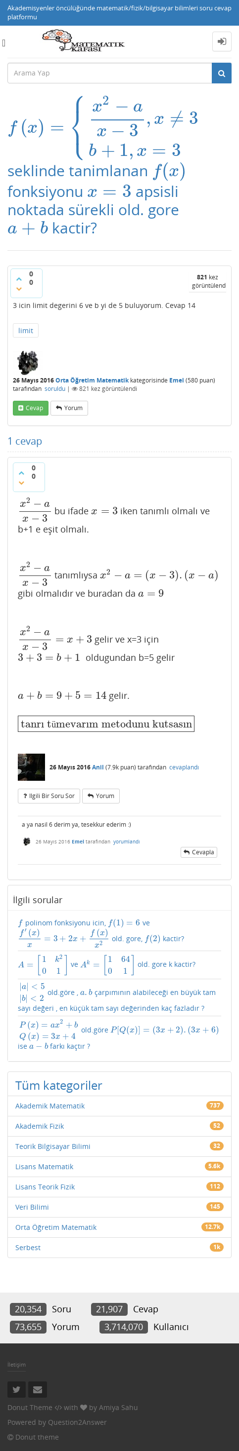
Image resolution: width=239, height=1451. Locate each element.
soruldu (55, 386)
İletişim (16, 1361)
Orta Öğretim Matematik (92, 378)
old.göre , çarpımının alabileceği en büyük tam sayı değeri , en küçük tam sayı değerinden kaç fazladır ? (119, 997)
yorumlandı (126, 834)
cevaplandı (184, 760)
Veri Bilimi (32, 1203)
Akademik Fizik (39, 1122)
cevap (34, 406)
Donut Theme (29, 1404)
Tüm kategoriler (58, 1081)
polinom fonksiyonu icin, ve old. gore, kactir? (115, 926)
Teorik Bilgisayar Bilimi (53, 1142)
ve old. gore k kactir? (94, 963)
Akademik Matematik (50, 1102)
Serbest (28, 1244)
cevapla (203, 844)
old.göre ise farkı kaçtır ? (116, 1032)
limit (25, 328)
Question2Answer (77, 1418)
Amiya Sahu (118, 1404)
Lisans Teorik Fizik (45, 1183)
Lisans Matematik (44, 1163)
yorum (73, 406)
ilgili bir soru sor (52, 788)
